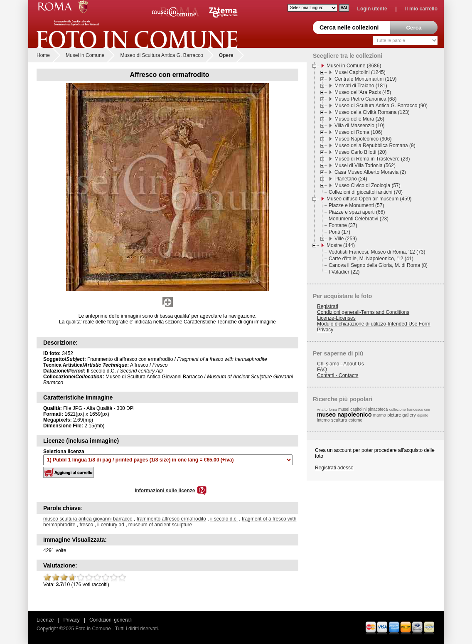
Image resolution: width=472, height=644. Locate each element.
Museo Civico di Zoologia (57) (367, 185)
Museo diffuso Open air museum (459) (369, 199)
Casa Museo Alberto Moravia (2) (370, 172)
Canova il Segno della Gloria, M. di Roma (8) (378, 265)
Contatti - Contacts (337, 375)
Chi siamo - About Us (340, 364)
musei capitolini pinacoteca (363, 409)
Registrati (327, 306)
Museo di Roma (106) (358, 132)
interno (323, 420)
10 (122, 577)
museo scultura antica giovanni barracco (88, 519)
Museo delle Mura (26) (359, 119)
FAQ (322, 370)
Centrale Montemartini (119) (365, 79)
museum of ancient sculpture (160, 525)
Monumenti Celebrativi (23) (358, 219)
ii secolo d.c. (224, 519)
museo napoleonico (344, 414)
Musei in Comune (85, 55)
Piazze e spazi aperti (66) (357, 212)
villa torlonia (327, 409)
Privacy (325, 330)
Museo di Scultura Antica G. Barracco (161, 55)
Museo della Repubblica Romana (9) (374, 145)
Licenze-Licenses (336, 318)
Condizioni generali (110, 620)
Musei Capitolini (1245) (360, 72)
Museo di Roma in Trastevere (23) (372, 159)
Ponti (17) (339, 232)
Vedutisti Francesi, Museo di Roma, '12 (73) (377, 252)
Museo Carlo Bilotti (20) (360, 152)
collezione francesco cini (409, 409)
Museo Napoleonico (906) (362, 139)
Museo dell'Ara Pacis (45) (362, 92)
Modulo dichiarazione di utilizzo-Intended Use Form (373, 324)
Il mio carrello (421, 9)
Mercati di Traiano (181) (360, 86)
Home (43, 55)
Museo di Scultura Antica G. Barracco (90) (381, 106)
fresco (86, 525)
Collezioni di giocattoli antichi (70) (366, 192)
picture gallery (401, 414)
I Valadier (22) (344, 272)
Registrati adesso (334, 468)
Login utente (372, 9)
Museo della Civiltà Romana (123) (372, 112)
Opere (226, 55)
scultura (339, 419)
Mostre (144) (341, 245)
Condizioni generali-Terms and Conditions (363, 312)
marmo (379, 415)
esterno (355, 420)
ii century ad (110, 525)
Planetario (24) (350, 179)
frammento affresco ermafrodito (171, 519)
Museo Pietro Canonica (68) (365, 99)
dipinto (422, 415)
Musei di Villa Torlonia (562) (365, 165)
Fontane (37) (343, 225)
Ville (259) (345, 239)
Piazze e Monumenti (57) (356, 205)
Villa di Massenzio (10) (359, 125)
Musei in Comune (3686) (354, 66)
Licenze (45, 620)
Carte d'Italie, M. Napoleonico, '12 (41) (371, 259)
